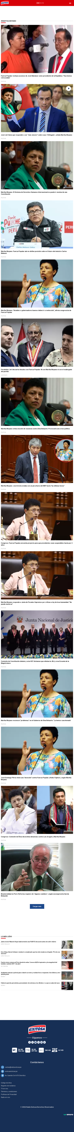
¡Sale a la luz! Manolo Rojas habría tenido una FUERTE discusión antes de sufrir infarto (28, 941)
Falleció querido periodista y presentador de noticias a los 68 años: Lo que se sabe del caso (30, 983)
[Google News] (41, 1042)
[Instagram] (38, 1042)
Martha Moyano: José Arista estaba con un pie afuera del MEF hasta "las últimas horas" (33, 486)
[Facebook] (29, 1042)
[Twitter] (32, 1042)
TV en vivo (4, 1089)
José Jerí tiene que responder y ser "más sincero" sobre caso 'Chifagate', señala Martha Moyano (36, 135)
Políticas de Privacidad (9, 1094)
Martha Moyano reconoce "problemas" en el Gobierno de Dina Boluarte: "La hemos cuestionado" (36, 720)
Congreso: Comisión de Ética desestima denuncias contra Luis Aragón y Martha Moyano (33, 837)
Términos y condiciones (9, 1091)
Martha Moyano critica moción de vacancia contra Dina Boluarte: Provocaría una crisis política (35, 429)
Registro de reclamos (8, 1086)
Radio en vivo (5, 1097)
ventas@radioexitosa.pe (13, 1067)
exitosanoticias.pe (11, 1071)
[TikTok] (44, 1042)
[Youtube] (35, 1042)
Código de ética (6, 1083)
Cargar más (37, 906)
